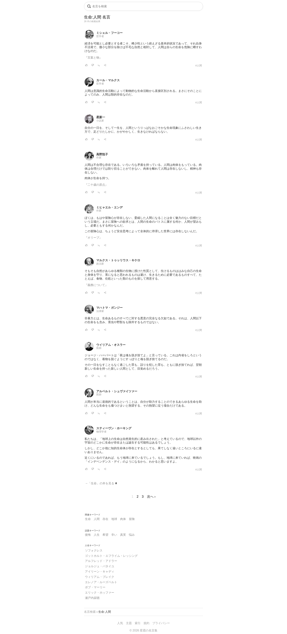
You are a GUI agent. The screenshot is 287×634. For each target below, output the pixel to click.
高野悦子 (102, 154)
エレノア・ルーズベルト (101, 582)
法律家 (100, 311)
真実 (123, 534)
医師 (98, 348)
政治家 (100, 263)
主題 (129, 623)
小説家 (100, 120)
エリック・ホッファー (99, 592)
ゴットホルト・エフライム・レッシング (111, 555)
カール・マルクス (108, 80)
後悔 (88, 534)
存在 (105, 519)
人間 (97, 519)
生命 (88, 519)
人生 (97, 534)
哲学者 (100, 36)
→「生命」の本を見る (101, 483)
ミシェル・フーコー (109, 32)
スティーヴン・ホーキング (113, 428)
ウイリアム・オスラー (111, 344)
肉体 (123, 519)
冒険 (132, 519)
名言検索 (90, 611)
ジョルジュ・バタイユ (99, 566)
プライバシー (161, 623)
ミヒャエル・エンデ (109, 207)
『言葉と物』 (93, 57)
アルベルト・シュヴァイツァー (116, 391)
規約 (146, 623)
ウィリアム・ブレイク (99, 576)
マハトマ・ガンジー (109, 307)
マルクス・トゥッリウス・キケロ (118, 260)
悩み (132, 534)
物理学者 (101, 431)
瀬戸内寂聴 (92, 597)
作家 (98, 157)
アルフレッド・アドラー (101, 560)
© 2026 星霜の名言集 (143, 630)
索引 (138, 623)
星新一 (100, 117)
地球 (114, 519)
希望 (105, 534)
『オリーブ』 (93, 237)
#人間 (198, 65)
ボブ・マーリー (95, 587)
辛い (114, 534)
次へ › (151, 496)
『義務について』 (96, 285)
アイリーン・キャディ (99, 571)
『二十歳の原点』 (96, 184)
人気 (120, 623)
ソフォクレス (93, 550)
